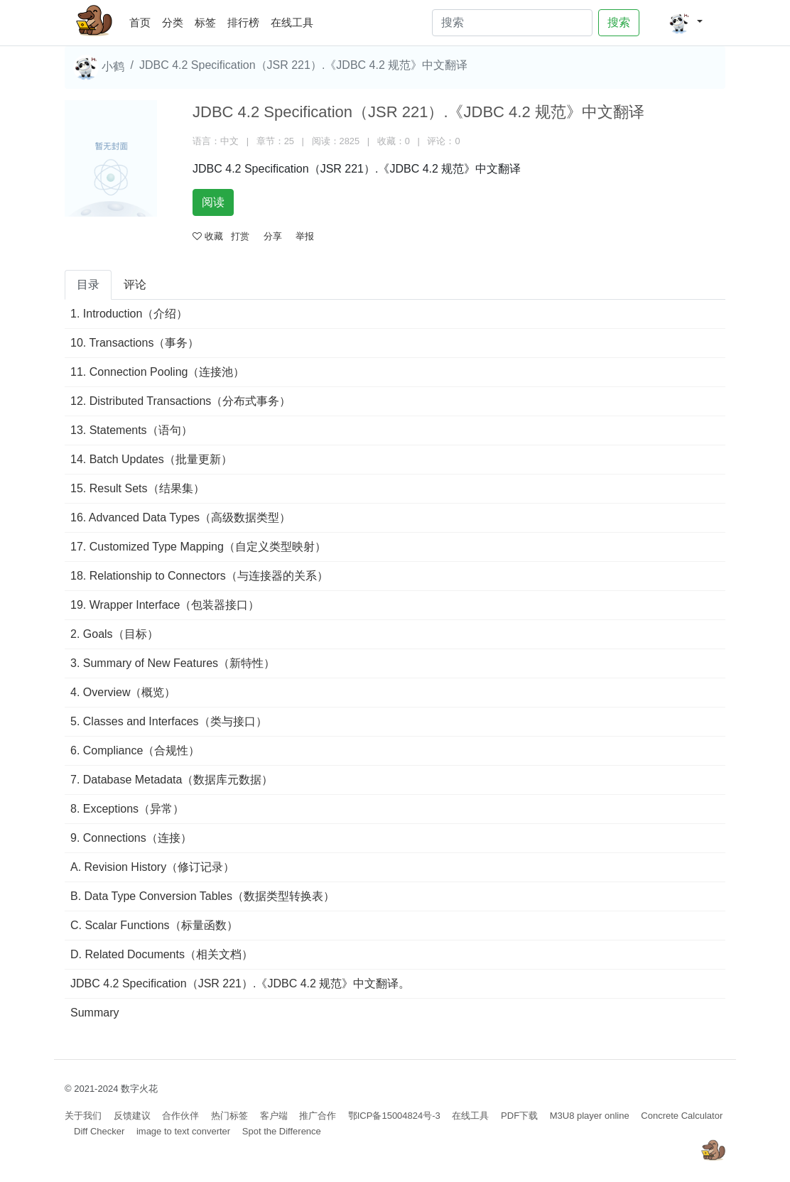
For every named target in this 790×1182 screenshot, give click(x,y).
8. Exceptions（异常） (127, 809)
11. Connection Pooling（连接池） (157, 372)
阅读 (213, 202)
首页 (142, 20)
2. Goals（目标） (114, 634)
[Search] (512, 22)
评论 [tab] (135, 284)
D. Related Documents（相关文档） (161, 954)
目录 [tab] (88, 284)
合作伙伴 (180, 1115)
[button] (685, 23)
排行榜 (243, 22)
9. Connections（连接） (131, 838)
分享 (273, 236)
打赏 (240, 236)
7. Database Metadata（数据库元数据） (171, 780)
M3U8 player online (589, 1115)
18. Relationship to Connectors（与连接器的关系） (199, 576)
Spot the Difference (281, 1131)
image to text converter (183, 1131)
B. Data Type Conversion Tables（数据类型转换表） (202, 896)
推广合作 (317, 1115)
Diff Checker (99, 1131)
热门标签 (229, 1115)
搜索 (618, 22)
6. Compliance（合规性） (135, 750)
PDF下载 (519, 1115)
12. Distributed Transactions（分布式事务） (180, 401)
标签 (205, 22)
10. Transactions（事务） (134, 343)
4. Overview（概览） (122, 692)
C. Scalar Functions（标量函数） (154, 925)
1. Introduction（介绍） (129, 314)
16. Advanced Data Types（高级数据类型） (180, 517)
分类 (172, 22)
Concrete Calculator (682, 1115)
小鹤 (98, 67)
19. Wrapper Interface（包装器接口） (164, 605)
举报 (305, 236)
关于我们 (83, 1115)
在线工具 (292, 22)
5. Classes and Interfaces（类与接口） (168, 721)
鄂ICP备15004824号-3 (394, 1115)
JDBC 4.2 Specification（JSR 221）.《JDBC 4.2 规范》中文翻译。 (240, 983)
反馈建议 (132, 1115)
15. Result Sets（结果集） (137, 488)
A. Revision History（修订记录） (152, 867)
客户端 (274, 1115)
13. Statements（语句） (131, 430)
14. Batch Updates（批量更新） (151, 459)
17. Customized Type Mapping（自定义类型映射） (198, 547)
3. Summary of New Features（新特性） (172, 663)
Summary (94, 1013)
